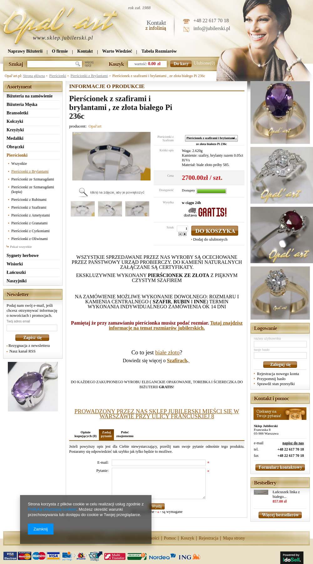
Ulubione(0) (204, 63)
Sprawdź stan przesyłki (276, 383)
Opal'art (95, 126)
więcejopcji (89, 64)
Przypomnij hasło (271, 378)
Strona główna (34, 76)
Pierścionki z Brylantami (89, 76)
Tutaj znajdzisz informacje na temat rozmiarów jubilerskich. (176, 325)
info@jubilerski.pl (211, 28)
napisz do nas (293, 443)
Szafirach (177, 360)
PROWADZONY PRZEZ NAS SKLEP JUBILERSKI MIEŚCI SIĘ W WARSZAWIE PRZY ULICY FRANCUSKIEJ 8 (156, 414)
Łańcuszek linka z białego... (286, 494)
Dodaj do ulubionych (210, 239)
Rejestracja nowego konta (278, 373)
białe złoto (167, 352)
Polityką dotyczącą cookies (52, 509)
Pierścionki (57, 76)
